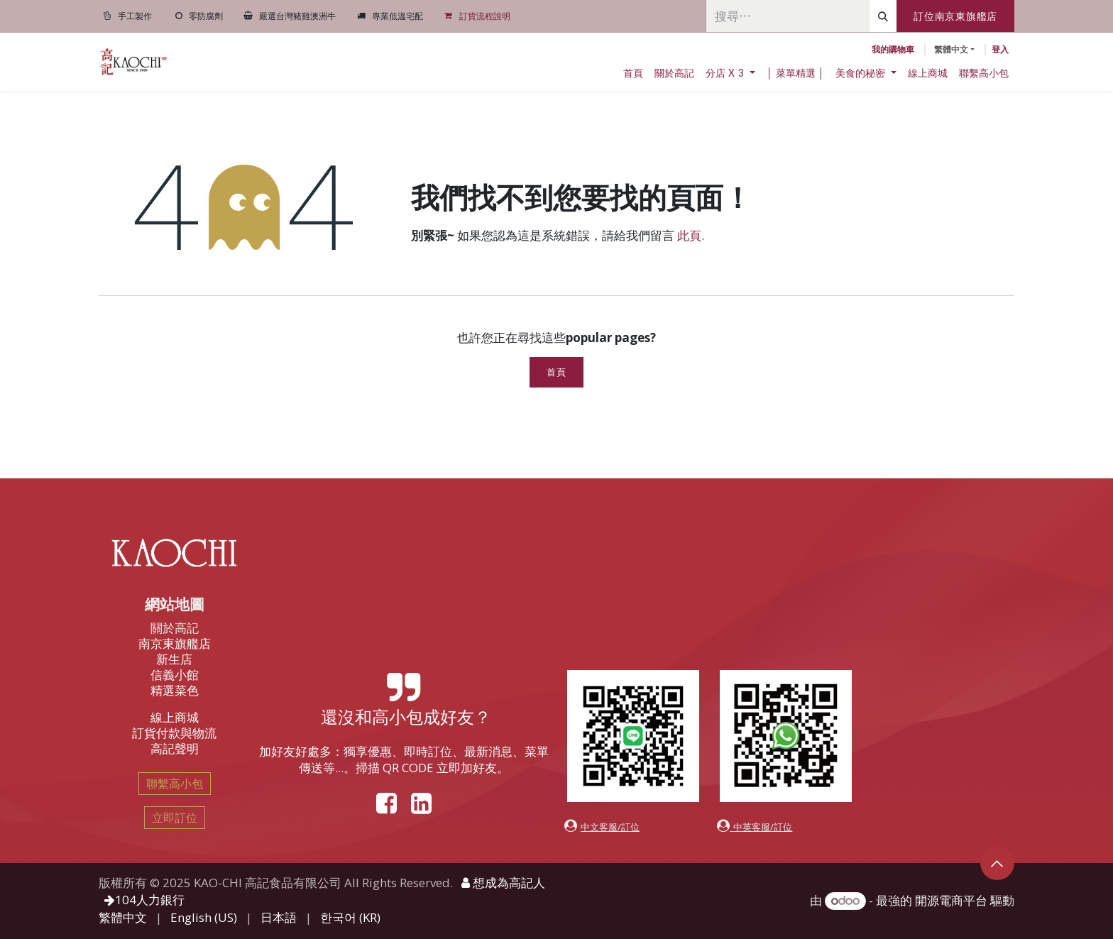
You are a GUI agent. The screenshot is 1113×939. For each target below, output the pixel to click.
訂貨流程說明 (484, 16)
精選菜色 (174, 690)
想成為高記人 (503, 882)
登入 (1000, 49)
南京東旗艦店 (174, 643)
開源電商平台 (951, 900)
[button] (997, 863)
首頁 (556, 372)
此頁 (689, 235)
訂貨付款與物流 (174, 733)
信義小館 (174, 674)
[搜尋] (883, 16)
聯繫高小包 (174, 783)
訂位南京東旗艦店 (955, 16)
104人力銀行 (144, 899)
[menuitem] (633, 73)
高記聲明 (174, 748)
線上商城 (174, 717)
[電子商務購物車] (893, 49)
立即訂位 (174, 818)
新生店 (174, 659)
